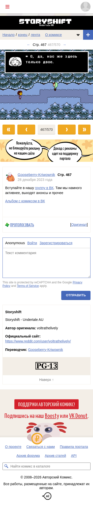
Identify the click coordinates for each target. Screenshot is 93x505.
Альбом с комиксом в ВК (25, 201)
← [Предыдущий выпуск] (28, 45)
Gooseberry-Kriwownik (45, 350)
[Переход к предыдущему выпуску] (11, 84)
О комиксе (53, 35)
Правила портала (74, 447)
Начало (8, 35)
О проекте (13, 447)
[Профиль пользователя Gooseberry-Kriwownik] (10, 177)
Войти (32, 243)
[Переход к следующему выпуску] (46, 84)
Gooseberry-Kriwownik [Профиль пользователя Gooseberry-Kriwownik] (36, 174)
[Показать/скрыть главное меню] (7, 6)
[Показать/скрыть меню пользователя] (85, 6)
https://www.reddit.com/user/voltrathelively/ (38, 341)
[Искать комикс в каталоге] (6, 466)
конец (23, 35)
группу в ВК (44, 188)
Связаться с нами (40, 447)
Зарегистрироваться (55, 243)
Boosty (52, 415)
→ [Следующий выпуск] (64, 45)
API (74, 456)
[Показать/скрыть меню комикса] (78, 35)
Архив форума (28, 456)
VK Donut (78, 415)
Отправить (76, 295)
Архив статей (55, 456)
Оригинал (79, 225)
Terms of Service (28, 286)
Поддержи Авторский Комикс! (46, 404)
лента (35, 35)
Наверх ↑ (46, 380)
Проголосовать (22, 224)
